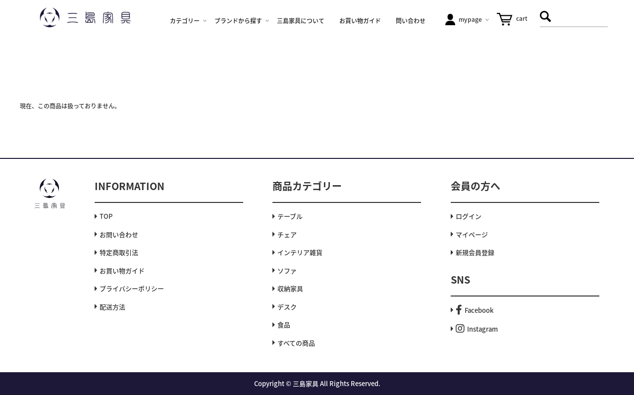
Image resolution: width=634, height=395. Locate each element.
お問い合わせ (119, 234)
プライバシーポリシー (132, 288)
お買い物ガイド (122, 270)
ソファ (287, 270)
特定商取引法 (119, 252)
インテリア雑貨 (299, 252)
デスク (287, 306)
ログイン (468, 216)
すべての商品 (296, 342)
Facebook (474, 310)
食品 (283, 324)
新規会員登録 (475, 252)
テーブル (290, 216)
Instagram (477, 329)
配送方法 (112, 306)
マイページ (472, 234)
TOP (106, 216)
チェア (287, 234)
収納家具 (290, 288)
